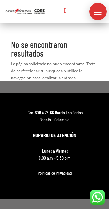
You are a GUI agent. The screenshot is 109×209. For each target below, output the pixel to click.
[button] (98, 11)
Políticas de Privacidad (55, 173)
